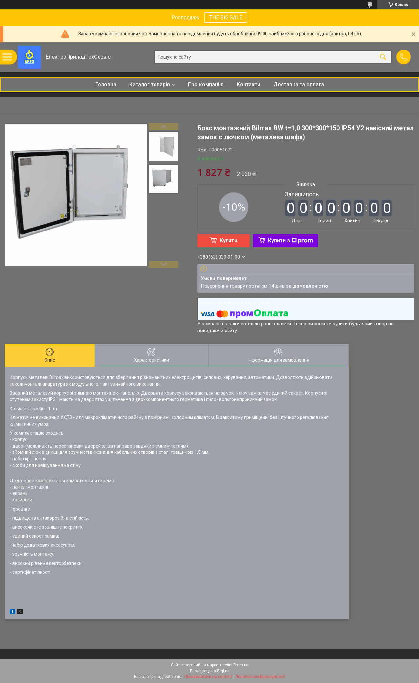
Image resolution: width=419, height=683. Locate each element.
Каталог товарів (149, 84)
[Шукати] (383, 57)
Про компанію (206, 84)
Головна (105, 84)
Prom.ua (240, 665)
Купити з (290, 240)
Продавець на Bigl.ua (209, 671)
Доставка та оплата (298, 84)
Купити (228, 240)
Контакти (248, 84)
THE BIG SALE (226, 17)
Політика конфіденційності (260, 676)
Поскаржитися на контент (208, 676)
